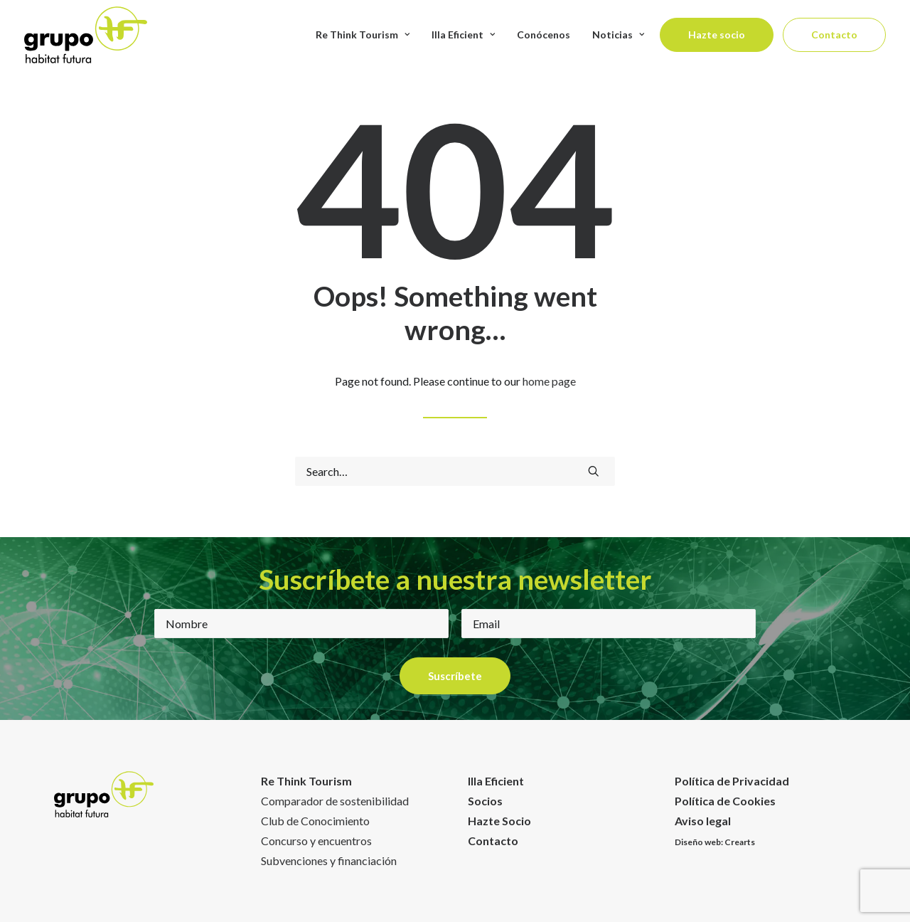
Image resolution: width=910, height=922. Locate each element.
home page (549, 381)
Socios (485, 800)
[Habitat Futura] (85, 34)
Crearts (739, 842)
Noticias (618, 34)
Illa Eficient (496, 781)
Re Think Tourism (363, 34)
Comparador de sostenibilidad (335, 800)
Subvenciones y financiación (329, 860)
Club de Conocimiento (315, 820)
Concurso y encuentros (316, 840)
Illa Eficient (463, 34)
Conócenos (543, 34)
